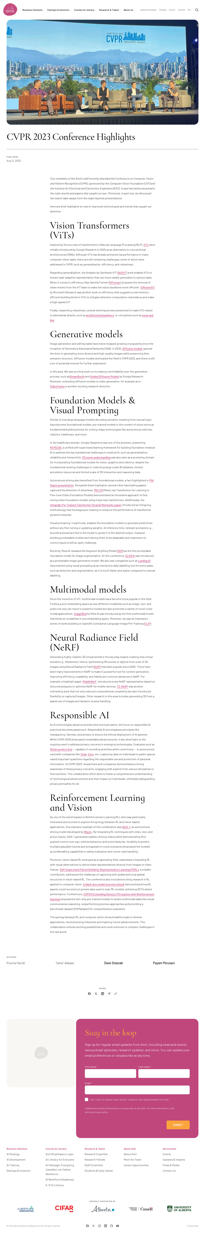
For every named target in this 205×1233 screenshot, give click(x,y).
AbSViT (122, 272)
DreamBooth (77, 376)
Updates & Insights (148, 10)
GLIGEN (130, 555)
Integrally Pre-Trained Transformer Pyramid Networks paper (85, 504)
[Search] (196, 9)
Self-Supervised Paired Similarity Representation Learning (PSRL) (99, 869)
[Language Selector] (190, 10)
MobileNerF (89, 681)
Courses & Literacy (56, 1148)
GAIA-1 (126, 826)
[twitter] (96, 993)
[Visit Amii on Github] (111, 1226)
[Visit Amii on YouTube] (117, 1226)
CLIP (147, 623)
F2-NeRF (122, 686)
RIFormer (114, 282)
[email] (109, 993)
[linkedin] (102, 993)
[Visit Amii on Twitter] (93, 1226)
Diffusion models (132, 348)
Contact (181, 10)
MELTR (98, 490)
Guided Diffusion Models (104, 376)
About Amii (130, 1148)
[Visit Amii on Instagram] (99, 1226)
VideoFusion (57, 386)
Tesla (83, 754)
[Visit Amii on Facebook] (87, 1226)
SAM (120, 550)
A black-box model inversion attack (103, 884)
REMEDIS (56, 447)
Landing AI (144, 560)
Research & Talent (95, 1148)
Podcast (163, 10)
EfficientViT (148, 287)
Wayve (88, 831)
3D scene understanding (96, 457)
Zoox (91, 754)
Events (172, 10)
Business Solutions (17, 1148)
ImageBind (80, 613)
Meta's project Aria (61, 749)
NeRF (97, 666)
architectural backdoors (100, 315)
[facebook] (89, 993)
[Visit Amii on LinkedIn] (105, 1226)
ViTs (146, 244)
